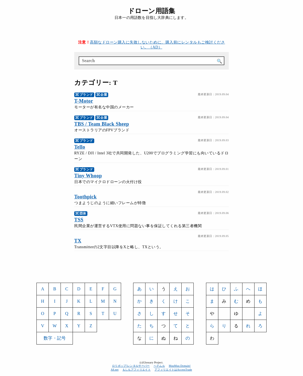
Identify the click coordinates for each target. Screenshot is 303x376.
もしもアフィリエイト (136, 369)
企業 (103, 95)
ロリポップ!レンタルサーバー (131, 365)
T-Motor (83, 101)
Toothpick (85, 196)
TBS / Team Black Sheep (101, 124)
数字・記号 (55, 338)
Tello (79, 147)
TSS (79, 219)
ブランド (86, 95)
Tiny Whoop (88, 175)
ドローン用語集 (151, 11)
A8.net (115, 369)
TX (77, 241)
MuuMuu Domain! (180, 365)
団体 (82, 213)
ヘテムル (159, 365)
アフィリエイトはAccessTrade (173, 369)
